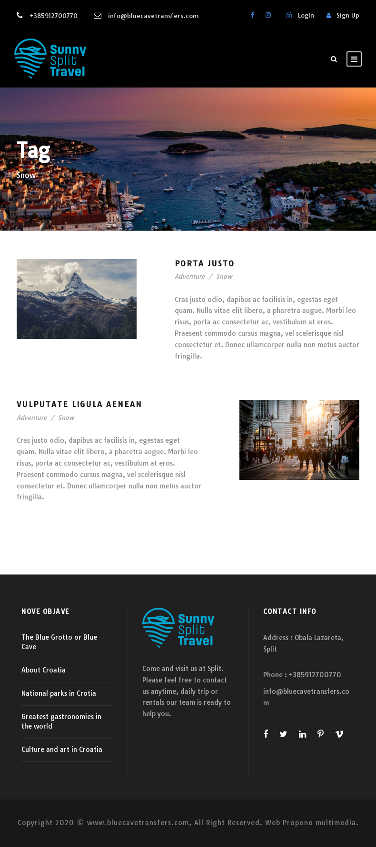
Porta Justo (205, 263)
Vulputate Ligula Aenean (79, 404)
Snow (224, 276)
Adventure (190, 276)
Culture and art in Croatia (61, 749)
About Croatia (43, 670)
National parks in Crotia (58, 693)
